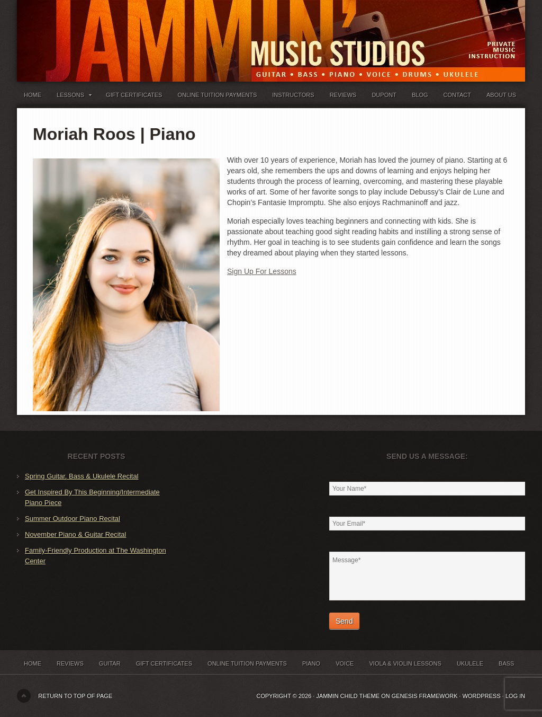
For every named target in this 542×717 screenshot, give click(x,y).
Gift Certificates (134, 95)
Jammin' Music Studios (149, 32)
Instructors (293, 95)
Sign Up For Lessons (261, 271)
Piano (311, 663)
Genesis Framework (425, 696)
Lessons (73, 97)
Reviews (343, 95)
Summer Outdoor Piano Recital (72, 519)
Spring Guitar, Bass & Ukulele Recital (82, 476)
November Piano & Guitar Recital (75, 534)
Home (32, 95)
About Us (501, 95)
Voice (345, 663)
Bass (506, 663)
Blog (420, 95)
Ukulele (470, 663)
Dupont (384, 95)
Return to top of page (75, 696)
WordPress (481, 696)
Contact (457, 95)
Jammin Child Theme (348, 696)
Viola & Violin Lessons (405, 663)
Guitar (110, 663)
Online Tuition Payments (217, 95)
